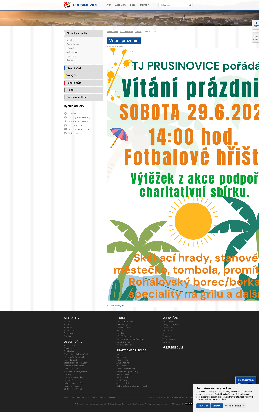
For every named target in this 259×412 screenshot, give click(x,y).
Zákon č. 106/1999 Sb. (73, 389)
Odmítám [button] (217, 406)
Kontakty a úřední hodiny (79, 117)
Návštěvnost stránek (124, 374)
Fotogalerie (71, 56)
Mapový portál (122, 360)
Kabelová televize (123, 342)
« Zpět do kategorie (116, 305)
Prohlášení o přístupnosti (85, 397)
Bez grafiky (112, 397)
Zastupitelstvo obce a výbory (76, 363)
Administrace (101, 397)
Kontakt (144, 5)
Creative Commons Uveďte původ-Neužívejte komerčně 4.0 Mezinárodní (157, 404)
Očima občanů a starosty (79, 121)
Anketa (119, 354)
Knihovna (166, 342)
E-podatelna (73, 113)
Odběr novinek (122, 377)
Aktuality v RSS (122, 383)
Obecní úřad (73, 68)
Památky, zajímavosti (125, 325)
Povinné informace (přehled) (75, 371)
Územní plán (69, 380)
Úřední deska (69, 348)
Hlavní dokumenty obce (73, 377)
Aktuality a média (126, 32)
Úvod (108, 5)
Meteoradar (121, 366)
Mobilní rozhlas (122, 380)
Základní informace (124, 322)
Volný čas (72, 75)
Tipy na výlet (167, 336)
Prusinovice (85, 5)
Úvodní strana (112, 32)
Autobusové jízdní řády (125, 369)
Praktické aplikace (77, 97)
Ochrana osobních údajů (74, 383)
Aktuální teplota (122, 363)
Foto (133, 5)
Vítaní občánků (168, 339)
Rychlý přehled (70, 345)
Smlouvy (67, 374)
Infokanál (70, 48)
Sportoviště (167, 330)
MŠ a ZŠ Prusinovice (124, 336)
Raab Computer (189, 397)
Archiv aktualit (72, 52)
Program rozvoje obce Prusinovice (130, 339)
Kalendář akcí (168, 322)
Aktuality (120, 5)
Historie (119, 330)
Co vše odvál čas (123, 327)
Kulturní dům (73, 82)
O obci (70, 89)
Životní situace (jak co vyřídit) (76, 354)
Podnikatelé (121, 333)
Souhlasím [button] (203, 406)
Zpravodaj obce (73, 44)
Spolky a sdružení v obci (79, 129)
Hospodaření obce (71, 360)
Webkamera (73, 133)
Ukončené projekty (124, 345)
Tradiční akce (167, 327)
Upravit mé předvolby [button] (234, 406)
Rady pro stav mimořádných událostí (131, 386)
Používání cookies (71, 386)
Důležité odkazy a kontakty (127, 371)
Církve (164, 333)
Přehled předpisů (71, 369)
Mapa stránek (69, 397)
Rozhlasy (70, 60)
